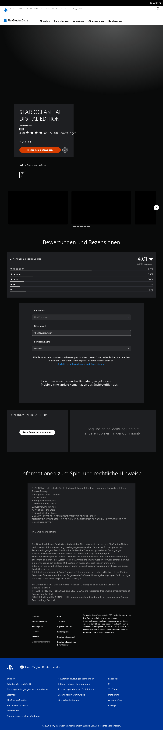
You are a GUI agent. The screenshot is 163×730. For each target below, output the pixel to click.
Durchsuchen (115, 18)
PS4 (28, 9)
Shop (67, 9)
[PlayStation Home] (5, 9)
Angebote (78, 18)
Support (76, 9)
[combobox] (81, 314)
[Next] (156, 204)
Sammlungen (61, 18)
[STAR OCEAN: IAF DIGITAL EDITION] (38, 204)
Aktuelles (45, 18)
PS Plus (37, 9)
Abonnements (96, 18)
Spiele (12, 9)
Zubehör (47, 9)
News (58, 9)
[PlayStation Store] (17, 17)
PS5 (20, 9)
